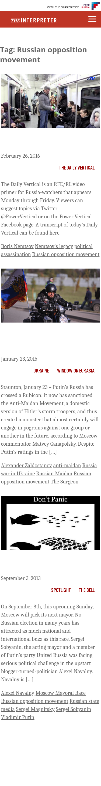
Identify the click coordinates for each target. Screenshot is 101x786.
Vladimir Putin (17, 717)
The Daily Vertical (77, 168)
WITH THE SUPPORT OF (63, 7)
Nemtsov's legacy (54, 246)
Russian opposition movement (65, 254)
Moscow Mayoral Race (61, 693)
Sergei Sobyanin (73, 709)
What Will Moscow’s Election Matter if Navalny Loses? (49, 563)
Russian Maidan (54, 473)
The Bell (87, 590)
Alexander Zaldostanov (26, 465)
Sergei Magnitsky (35, 709)
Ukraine (41, 371)
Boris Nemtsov (17, 246)
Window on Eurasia (76, 371)
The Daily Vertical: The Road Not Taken (44, 141)
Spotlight (61, 590)
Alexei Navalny (17, 693)
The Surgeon (65, 482)
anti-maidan (67, 465)
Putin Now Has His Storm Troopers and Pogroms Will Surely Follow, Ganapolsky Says (46, 340)
